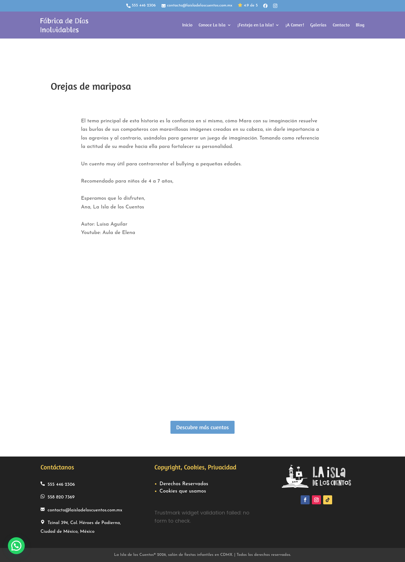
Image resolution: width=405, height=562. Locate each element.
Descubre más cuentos (202, 427)
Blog (360, 25)
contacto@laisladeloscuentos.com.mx (196, 5)
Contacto (341, 25)
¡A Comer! (294, 25)
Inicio (187, 25)
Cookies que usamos (182, 491)
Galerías (318, 25)
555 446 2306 (141, 5)
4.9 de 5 (248, 5)
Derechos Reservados (183, 484)
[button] (16, 545)
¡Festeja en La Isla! (255, 25)
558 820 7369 (57, 497)
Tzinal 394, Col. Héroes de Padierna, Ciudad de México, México (80, 527)
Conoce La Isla (212, 25)
